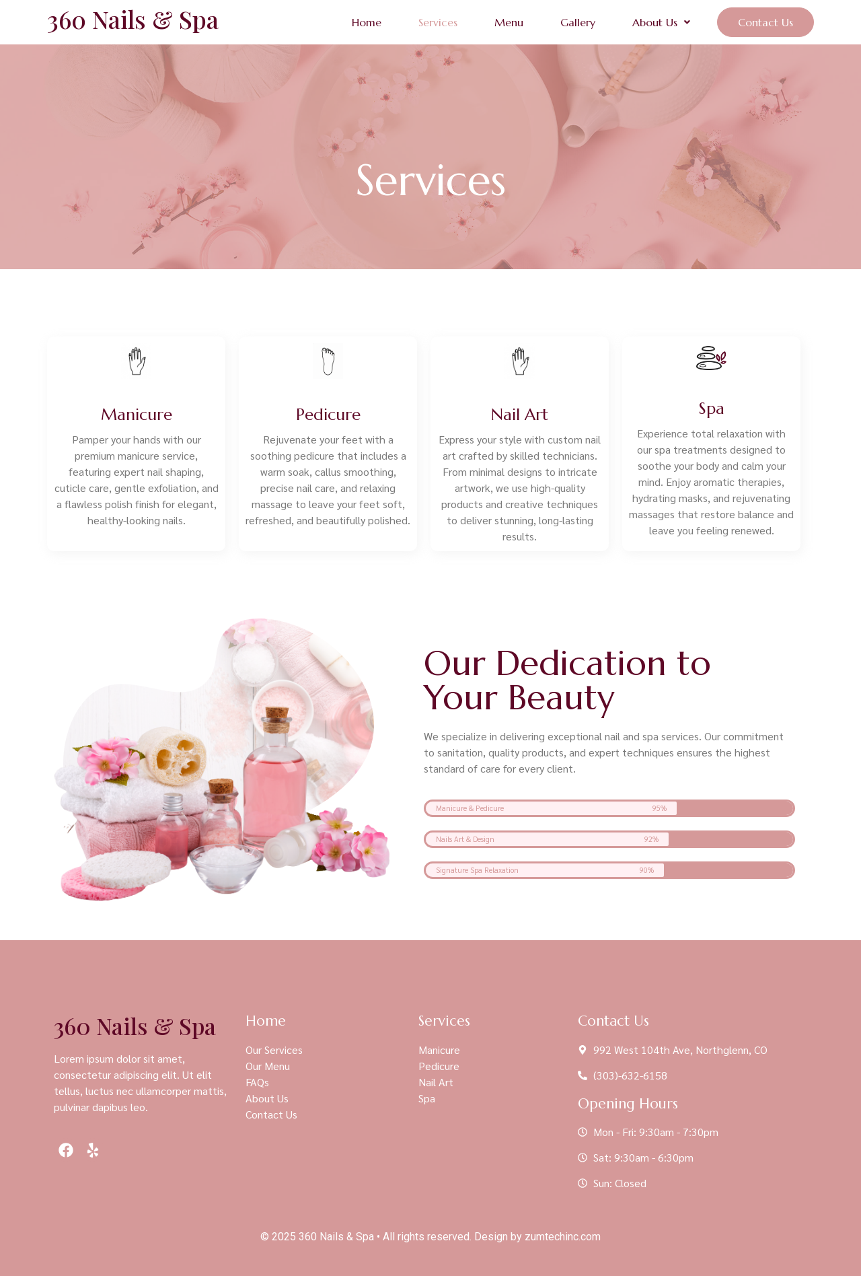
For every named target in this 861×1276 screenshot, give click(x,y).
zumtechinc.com (563, 1236)
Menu (508, 22)
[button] (661, 22)
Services (437, 22)
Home (366, 22)
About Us (661, 22)
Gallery (577, 22)
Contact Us (765, 22)
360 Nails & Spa (133, 19)
